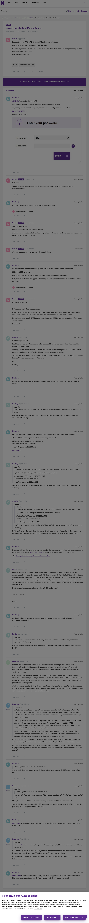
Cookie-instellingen (31, 918)
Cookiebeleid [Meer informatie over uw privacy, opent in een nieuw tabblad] (38, 909)
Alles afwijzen (52, 918)
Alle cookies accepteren (74, 918)
